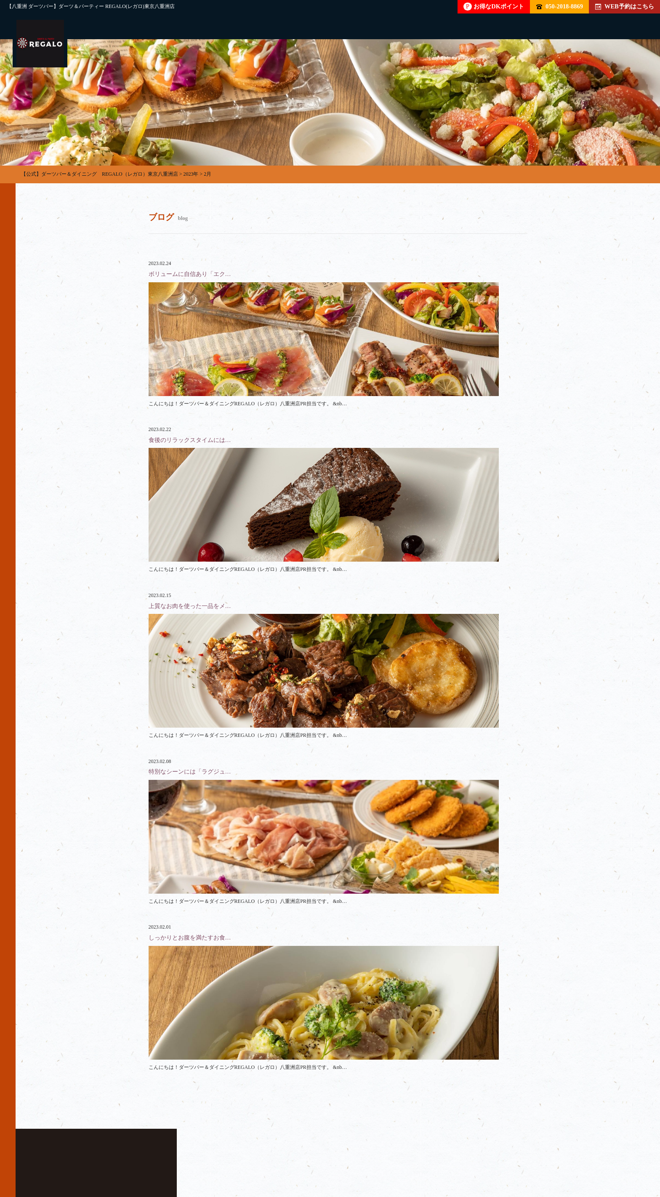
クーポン (381, 1157)
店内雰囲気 (327, 1157)
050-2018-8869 (559, 6)
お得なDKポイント (493, 7)
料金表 (277, 1157)
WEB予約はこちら (624, 6)
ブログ (428, 1157)
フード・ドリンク (217, 1157)
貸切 (161, 1157)
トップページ (54, 1157)
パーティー (113, 1157)
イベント (476, 1157)
